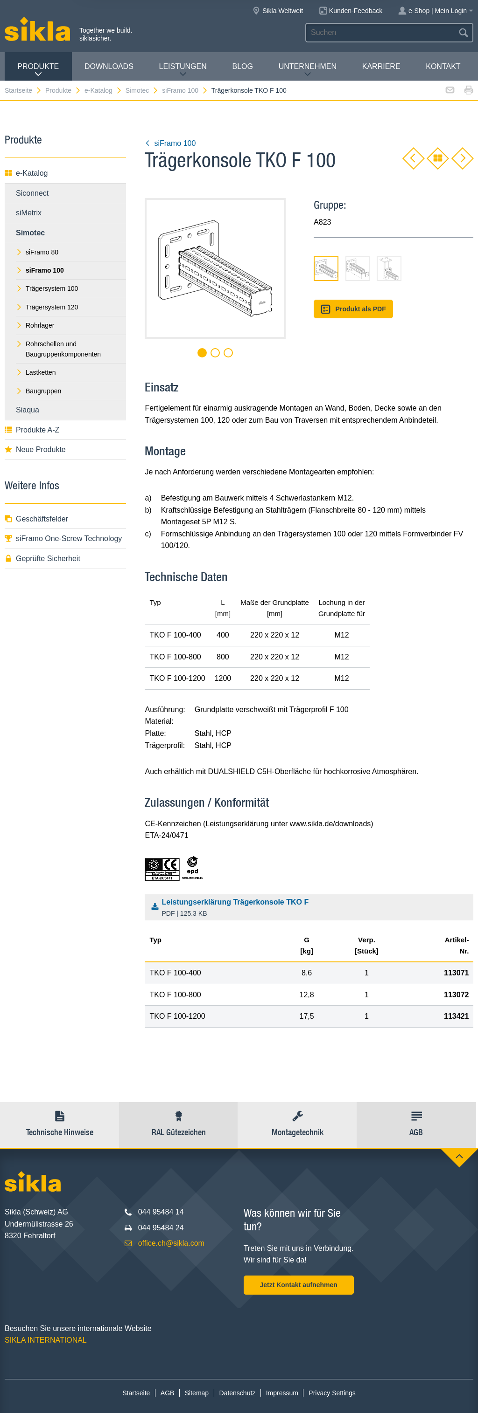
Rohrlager (35, 325)
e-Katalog (103, 90)
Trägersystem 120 (47, 307)
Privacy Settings (332, 1393)
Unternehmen (308, 70)
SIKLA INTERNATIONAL (46, 1340)
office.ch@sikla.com (171, 1243)
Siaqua (27, 410)
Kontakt (443, 66)
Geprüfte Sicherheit (42, 558)
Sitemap (197, 1393)
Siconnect (32, 193)
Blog (242, 66)
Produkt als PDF (353, 309)
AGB (168, 1393)
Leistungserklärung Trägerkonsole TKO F (311, 908)
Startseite (23, 90)
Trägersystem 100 (47, 288)
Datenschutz (237, 1393)
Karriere (381, 66)
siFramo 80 (37, 252)
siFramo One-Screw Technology (63, 538)
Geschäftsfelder (36, 519)
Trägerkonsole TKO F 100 (249, 90)
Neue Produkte (35, 449)
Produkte (38, 70)
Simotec (142, 90)
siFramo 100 (185, 90)
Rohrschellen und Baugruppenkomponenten (58, 349)
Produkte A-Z (32, 430)
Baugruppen (38, 391)
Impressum (282, 1393)
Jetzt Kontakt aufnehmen (298, 1285)
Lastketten (36, 372)
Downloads (109, 66)
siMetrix (29, 213)
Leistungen (183, 70)
